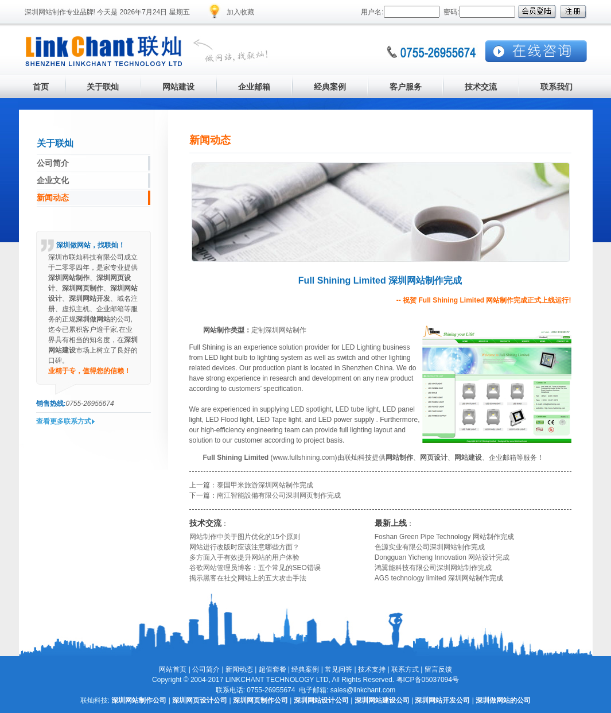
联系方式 (405, 669)
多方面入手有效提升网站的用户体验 (244, 557)
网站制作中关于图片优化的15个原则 (244, 537)
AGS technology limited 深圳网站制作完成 (439, 578)
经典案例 (305, 669)
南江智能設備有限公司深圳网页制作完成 (279, 495)
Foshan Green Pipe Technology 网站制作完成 (444, 537)
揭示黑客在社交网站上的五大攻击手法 (247, 578)
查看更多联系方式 (63, 421)
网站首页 (172, 669)
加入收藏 (240, 12)
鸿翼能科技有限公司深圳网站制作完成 (433, 568)
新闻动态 (239, 669)
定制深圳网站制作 (278, 330)
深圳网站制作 (45, 12)
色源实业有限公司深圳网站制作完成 (430, 547)
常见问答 (338, 669)
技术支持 (372, 669)
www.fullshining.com (304, 458)
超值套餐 (272, 669)
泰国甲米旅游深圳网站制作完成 (265, 485)
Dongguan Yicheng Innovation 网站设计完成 (442, 557)
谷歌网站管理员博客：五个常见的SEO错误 (255, 568)
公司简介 (206, 669)
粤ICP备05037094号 (427, 680)
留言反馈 (438, 669)
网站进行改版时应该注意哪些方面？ (244, 547)
